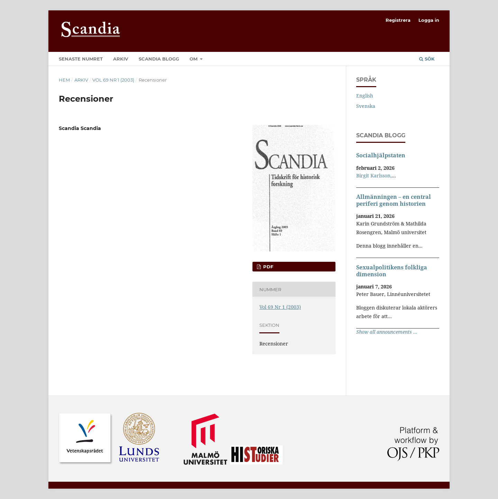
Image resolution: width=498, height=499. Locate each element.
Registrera (398, 20)
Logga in (428, 20)
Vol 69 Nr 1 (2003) (113, 80)
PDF (267, 266)
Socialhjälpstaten (380, 155)
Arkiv (120, 59)
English (364, 95)
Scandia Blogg (159, 59)
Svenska (365, 106)
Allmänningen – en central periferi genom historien (393, 200)
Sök (427, 59)
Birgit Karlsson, (374, 175)
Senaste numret (81, 59)
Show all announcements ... (386, 332)
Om (194, 59)
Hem (64, 80)
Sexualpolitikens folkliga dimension (391, 271)
